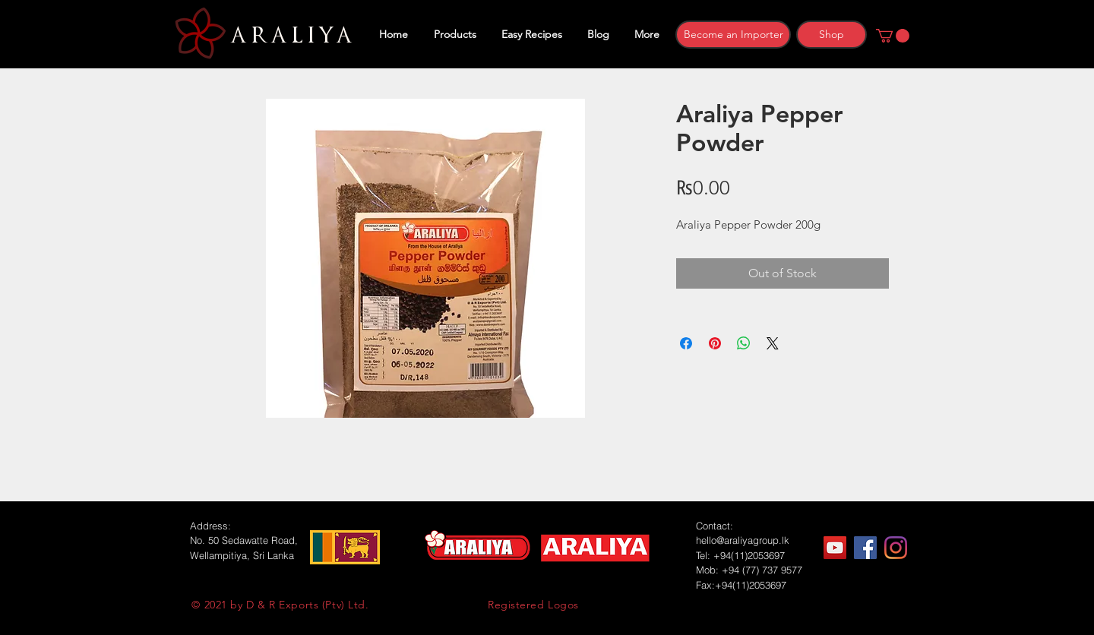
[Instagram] (895, 547)
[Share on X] (773, 343)
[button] (892, 36)
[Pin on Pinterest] (715, 343)
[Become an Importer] (733, 35)
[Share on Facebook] (686, 343)
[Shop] (831, 35)
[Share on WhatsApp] (744, 343)
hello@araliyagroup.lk (742, 540)
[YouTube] (835, 547)
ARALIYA (289, 35)
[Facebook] (865, 547)
